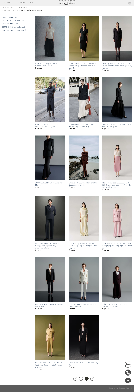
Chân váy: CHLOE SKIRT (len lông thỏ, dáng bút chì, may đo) (83, 184)
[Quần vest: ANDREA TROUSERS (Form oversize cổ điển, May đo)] (117, 279)
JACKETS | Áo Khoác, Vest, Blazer (13, 20)
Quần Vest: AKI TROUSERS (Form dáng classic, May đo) (83, 305)
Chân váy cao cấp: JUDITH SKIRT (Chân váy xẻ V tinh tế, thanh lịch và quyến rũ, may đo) (117, 66)
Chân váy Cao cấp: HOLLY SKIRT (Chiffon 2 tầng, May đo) (47, 65)
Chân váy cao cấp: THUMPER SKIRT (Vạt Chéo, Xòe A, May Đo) (48, 125)
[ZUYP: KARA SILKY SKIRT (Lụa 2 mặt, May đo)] (50, 158)
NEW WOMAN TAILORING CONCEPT (16, 8)
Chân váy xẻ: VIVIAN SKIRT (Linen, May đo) (83, 364)
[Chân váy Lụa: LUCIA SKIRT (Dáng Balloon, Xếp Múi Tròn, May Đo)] (84, 99)
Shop (30, 3)
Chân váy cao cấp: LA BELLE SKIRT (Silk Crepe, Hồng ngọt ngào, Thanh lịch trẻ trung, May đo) (117, 185)
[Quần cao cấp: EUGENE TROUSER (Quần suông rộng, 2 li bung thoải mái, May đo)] (84, 218)
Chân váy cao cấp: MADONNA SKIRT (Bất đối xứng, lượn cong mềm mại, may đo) (82, 66)
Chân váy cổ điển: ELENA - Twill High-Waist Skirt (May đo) (116, 125)
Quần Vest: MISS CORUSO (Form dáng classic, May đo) (49, 305)
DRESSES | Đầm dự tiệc (10, 17)
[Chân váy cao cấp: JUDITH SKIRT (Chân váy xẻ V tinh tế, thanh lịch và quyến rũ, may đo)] (117, 38)
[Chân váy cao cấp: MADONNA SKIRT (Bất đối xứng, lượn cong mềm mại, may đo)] (84, 38)
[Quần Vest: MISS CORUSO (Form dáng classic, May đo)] (50, 279)
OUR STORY (7, 3)
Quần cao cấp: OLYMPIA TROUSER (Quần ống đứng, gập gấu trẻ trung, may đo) (48, 365)
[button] (130, 3)
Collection (19, 3)
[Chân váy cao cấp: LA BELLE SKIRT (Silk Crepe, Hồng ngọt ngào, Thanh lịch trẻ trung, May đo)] (117, 158)
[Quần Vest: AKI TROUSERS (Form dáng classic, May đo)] (84, 279)
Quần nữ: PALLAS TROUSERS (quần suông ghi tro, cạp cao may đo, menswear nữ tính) (48, 246)
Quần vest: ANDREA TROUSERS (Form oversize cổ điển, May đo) (116, 305)
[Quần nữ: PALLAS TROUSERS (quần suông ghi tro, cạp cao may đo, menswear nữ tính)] (50, 218)
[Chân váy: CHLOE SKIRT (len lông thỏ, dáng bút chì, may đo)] (84, 158)
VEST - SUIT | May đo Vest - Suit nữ (14, 30)
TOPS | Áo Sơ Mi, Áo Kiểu (10, 24)
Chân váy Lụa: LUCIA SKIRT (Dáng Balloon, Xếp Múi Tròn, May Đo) (81, 125)
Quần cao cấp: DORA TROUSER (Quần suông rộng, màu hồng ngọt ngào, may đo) (117, 246)
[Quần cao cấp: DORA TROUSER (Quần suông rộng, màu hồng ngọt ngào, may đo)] (117, 218)
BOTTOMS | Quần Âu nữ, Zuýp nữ (13, 27)
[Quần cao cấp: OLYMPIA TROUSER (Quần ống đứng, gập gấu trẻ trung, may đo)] (50, 337)
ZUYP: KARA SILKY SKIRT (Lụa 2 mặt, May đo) (49, 184)
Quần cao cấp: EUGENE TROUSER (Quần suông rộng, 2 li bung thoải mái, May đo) (83, 246)
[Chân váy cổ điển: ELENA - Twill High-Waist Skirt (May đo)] (117, 99)
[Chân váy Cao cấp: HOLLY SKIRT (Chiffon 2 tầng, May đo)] (50, 38)
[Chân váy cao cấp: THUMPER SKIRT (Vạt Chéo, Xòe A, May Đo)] (50, 99)
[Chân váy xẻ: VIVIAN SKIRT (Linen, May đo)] (84, 337)
